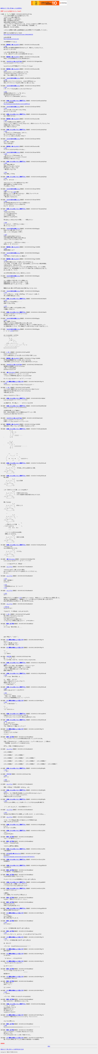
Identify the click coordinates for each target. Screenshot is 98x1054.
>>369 (5, 254)
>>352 (5, 91)
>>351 (5, 70)
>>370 (5, 260)
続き (49, 1046)
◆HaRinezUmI (13, 853)
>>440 (5, 992)
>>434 (5, 938)
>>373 (5, 306)
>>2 (16, 41)
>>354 (5, 120)
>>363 (5, 190)
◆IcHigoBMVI (13, 44)
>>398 (5, 675)
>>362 (5, 178)
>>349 (5, 79)
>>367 (5, 234)
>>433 (5, 922)
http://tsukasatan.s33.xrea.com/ (11, 39)
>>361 (5, 172)
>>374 (5, 320)
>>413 (5, 791)
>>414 (5, 812)
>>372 (5, 292)
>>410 (5, 770)
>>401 (5, 693)
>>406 (5, 721)
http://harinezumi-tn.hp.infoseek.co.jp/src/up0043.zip (17, 103)
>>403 (5, 702)
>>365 (5, 210)
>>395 (5, 664)
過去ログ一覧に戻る (6, 1049)
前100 (18, 1049)
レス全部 (14, 1049)
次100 (22, 1049)
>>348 (5, 46)
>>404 (5, 775)
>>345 (5, 584)
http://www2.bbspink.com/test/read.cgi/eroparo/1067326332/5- (19, 856)
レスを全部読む (17, 8)
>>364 (5, 201)
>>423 (5, 932)
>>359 (5, 148)
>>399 (5, 688)
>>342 (5, 587)
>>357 (5, 140)
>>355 (5, 108)
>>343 (5, 383)
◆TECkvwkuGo (10, 372)
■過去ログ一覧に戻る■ (7, 8)
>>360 (5, 163)
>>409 (5, 801)
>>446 (5, 1025)
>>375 (11, 330)
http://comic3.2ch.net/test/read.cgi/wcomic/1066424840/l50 (18, 34)
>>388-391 (6, 606)
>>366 (5, 222)
